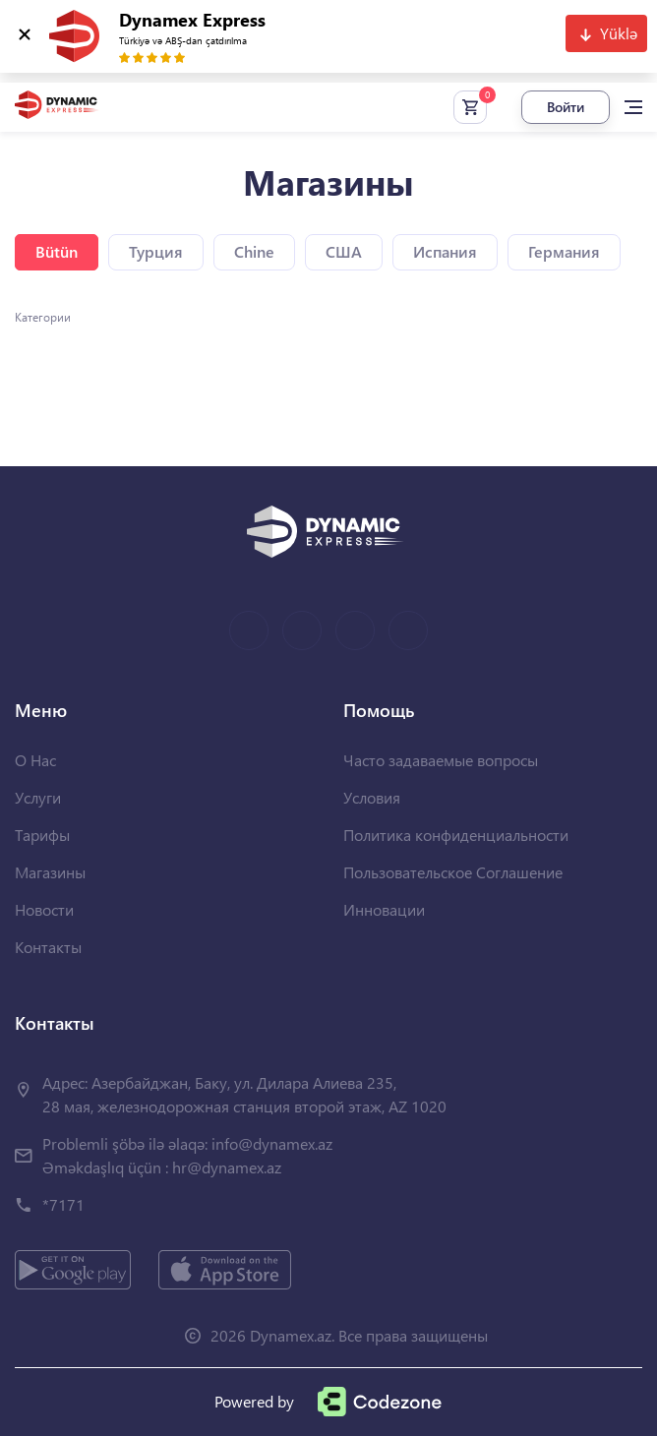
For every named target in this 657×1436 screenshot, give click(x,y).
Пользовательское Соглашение (453, 872)
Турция (156, 251)
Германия (564, 251)
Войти (565, 106)
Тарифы (42, 834)
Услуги (38, 797)
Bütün (56, 251)
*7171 (63, 1204)
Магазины (50, 872)
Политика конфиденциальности (455, 834)
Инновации (384, 909)
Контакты (48, 946)
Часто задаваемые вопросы (440, 759)
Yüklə (618, 33)
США (344, 251)
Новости (44, 909)
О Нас (35, 759)
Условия (371, 797)
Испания (445, 251)
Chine (254, 251)
